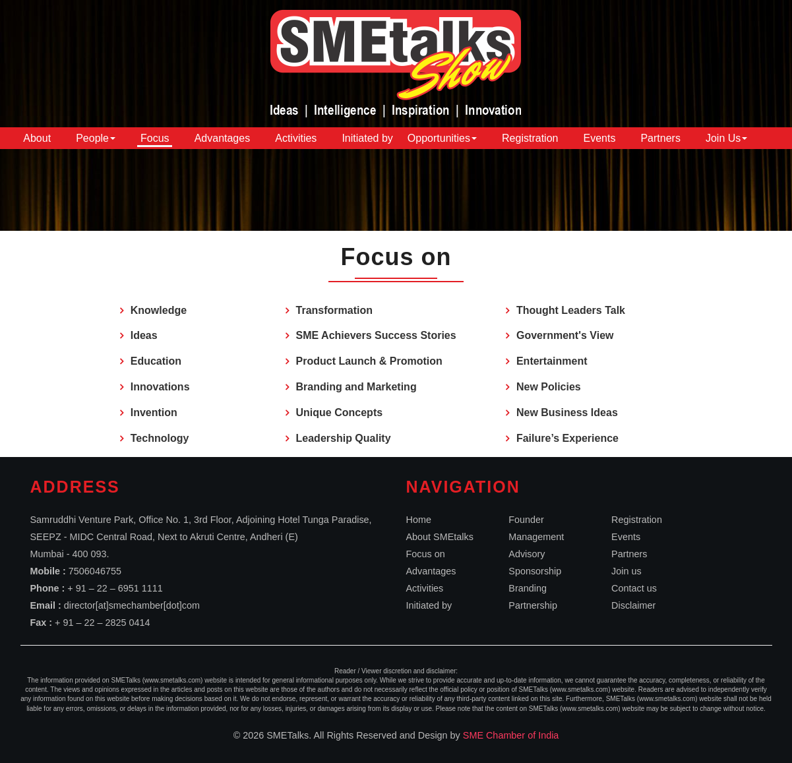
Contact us (634, 588)
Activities (296, 138)
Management (536, 537)
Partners (660, 138)
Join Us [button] (726, 138)
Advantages (223, 138)
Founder (526, 519)
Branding (527, 588)
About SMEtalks (439, 537)
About (37, 138)
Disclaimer (633, 605)
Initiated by (367, 138)
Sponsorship (534, 571)
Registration (530, 138)
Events (599, 138)
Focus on (425, 554)
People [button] (95, 138)
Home (418, 519)
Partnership (532, 605)
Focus (154, 138)
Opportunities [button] (442, 138)
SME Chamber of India (511, 735)
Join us (626, 571)
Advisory (526, 554)
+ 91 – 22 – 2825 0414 (102, 622)
